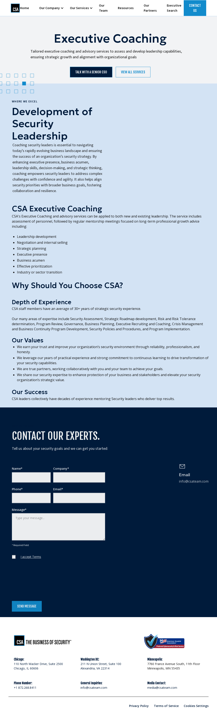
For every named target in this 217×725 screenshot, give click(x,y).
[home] (13, 8)
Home (24, 8)
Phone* (17, 492)
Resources (126, 8)
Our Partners (150, 8)
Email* (58, 492)
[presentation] (44, 583)
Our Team (103, 8)
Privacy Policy (139, 706)
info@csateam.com (94, 688)
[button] (49, 8)
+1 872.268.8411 (25, 688)
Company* (61, 471)
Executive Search (174, 8)
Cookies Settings (196, 706)
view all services (133, 72)
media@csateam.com (162, 688)
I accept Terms (31, 559)
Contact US (195, 8)
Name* (17, 471)
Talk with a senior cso (91, 72)
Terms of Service (166, 706)
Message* (19, 512)
